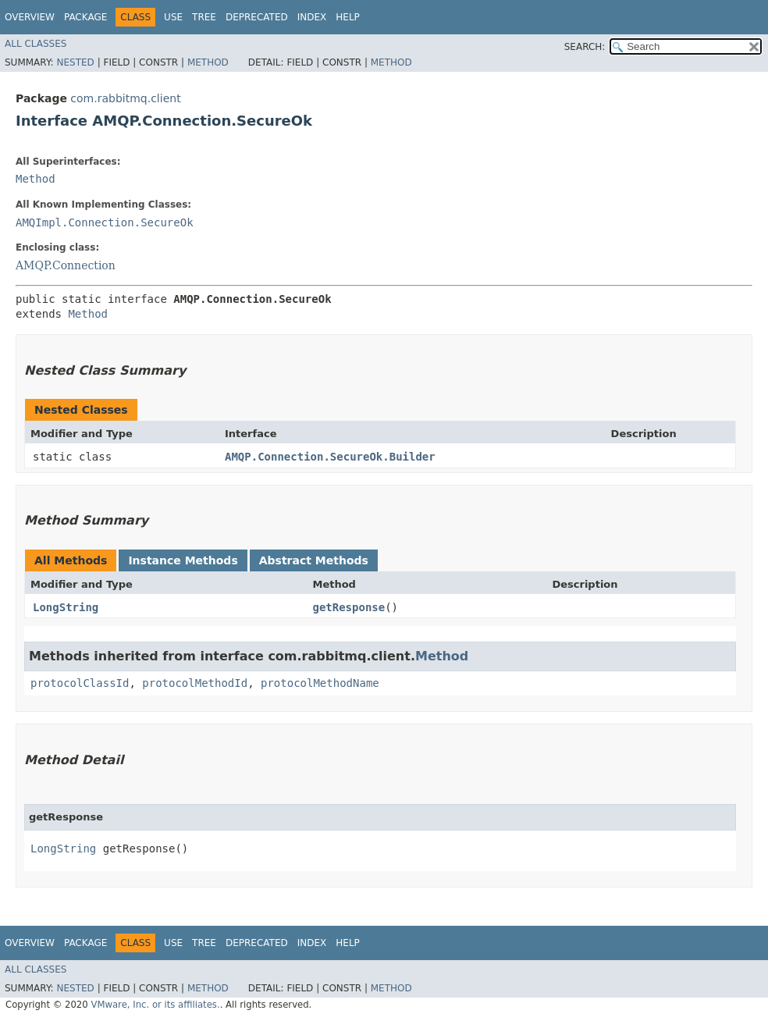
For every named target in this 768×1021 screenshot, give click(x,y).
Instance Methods (182, 560)
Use (173, 17)
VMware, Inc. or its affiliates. (155, 1004)
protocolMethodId (194, 683)
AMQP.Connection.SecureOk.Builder (330, 456)
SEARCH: (585, 46)
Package (85, 17)
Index (312, 17)
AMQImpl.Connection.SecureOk (105, 222)
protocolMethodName (320, 683)
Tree (204, 17)
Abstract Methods (313, 560)
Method (208, 62)
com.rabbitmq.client (125, 98)
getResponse (348, 607)
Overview (30, 17)
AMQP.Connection (66, 265)
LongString (65, 607)
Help (348, 17)
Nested (75, 62)
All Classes (35, 43)
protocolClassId (79, 683)
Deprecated (257, 17)
